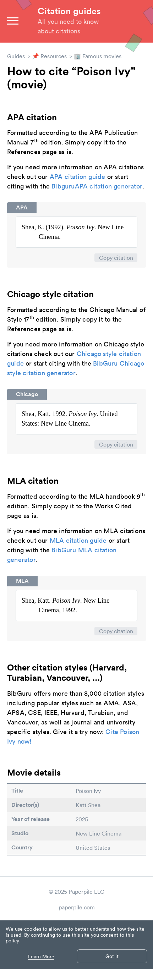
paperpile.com (77, 907)
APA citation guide (77, 177)
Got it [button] (112, 956)
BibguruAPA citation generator (96, 186)
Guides (16, 56)
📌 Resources (49, 56)
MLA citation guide (78, 540)
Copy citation (116, 257)
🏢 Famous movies (97, 56)
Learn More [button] (41, 957)
